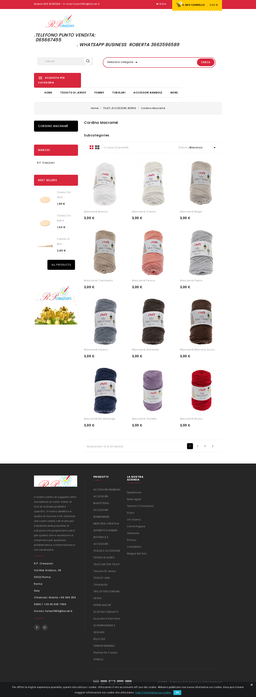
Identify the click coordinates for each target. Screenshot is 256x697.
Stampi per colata (105, 652)
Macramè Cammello (98, 280)
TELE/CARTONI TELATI (106, 564)
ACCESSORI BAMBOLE (147, 92)
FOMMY (99, 92)
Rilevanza (203, 147)
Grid (92, 147)
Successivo (213, 446)
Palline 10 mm (63, 241)
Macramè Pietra (191, 280)
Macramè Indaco (96, 349)
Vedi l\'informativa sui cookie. (153, 692)
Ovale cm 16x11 (64, 194)
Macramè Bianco (96, 211)
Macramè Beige (191, 211)
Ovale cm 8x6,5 (64, 217)
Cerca (201, 62)
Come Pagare (136, 526)
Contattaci (134, 546)
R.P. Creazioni (46, 162)
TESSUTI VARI (101, 577)
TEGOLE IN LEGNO (104, 557)
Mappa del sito (137, 553)
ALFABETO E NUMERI (105, 530)
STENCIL (98, 659)
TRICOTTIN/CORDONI (106, 591)
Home (48, 92)
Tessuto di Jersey (73, 92)
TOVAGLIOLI (100, 584)
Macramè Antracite (145, 349)
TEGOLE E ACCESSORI (106, 550)
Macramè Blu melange (99, 418)
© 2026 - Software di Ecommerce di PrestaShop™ (190, 682)
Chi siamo (134, 519)
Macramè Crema (144, 211)
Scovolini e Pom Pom (106, 618)
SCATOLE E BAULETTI (106, 611)
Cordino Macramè (53, 126)
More (174, 92)
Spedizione (134, 492)
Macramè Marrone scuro (197, 349)
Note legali (134, 498)
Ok (177, 692)
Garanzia (133, 532)
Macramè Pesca (143, 280)
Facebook (37, 627)
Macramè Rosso (191, 418)
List (97, 147)
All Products (61, 264)
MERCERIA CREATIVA (106, 523)
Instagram (45, 627)
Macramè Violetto (144, 418)
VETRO (97, 598)
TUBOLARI (118, 92)
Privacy (132, 539)
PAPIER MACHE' (102, 604)
